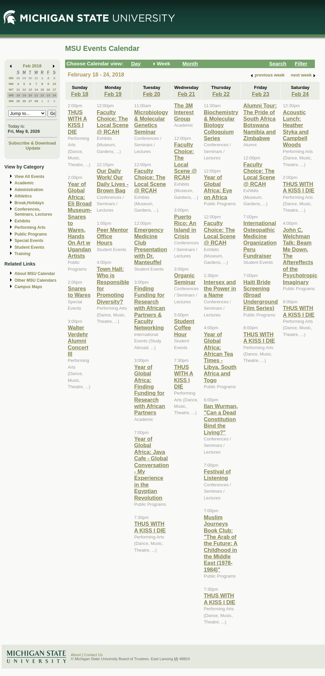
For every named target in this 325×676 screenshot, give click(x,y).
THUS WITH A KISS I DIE (77, 122)
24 (54, 95)
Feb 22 (221, 94)
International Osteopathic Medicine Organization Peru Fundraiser (260, 239)
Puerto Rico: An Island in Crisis (185, 226)
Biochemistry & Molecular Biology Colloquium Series (221, 125)
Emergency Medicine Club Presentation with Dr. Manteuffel (150, 246)
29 (24, 78)
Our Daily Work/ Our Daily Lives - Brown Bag (112, 180)
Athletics (23, 196)
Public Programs (30, 234)
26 (24, 101)
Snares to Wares (79, 291)
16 (48, 89)
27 (30, 101)
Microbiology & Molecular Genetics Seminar (151, 122)
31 (36, 78)
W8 (11, 95)
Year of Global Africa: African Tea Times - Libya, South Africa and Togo (220, 357)
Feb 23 (260, 94)
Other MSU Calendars (35, 280)
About (76, 655)
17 (54, 89)
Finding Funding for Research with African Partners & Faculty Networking (149, 308)
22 (42, 95)
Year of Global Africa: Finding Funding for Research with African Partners (149, 390)
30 (30, 78)
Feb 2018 (32, 65)
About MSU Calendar (34, 273)
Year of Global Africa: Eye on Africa (218, 187)
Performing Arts (30, 227)
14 (36, 89)
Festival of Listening (217, 474)
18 (18, 95)
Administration (28, 189)
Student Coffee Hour (184, 327)
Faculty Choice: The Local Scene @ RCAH (112, 122)
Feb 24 (300, 94)
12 (24, 89)
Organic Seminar (185, 278)
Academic (24, 183)
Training (22, 253)
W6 (11, 84)
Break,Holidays (29, 203)
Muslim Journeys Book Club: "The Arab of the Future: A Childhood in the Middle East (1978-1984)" (220, 543)
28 (18, 78)
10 (54, 84)
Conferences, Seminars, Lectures (33, 212)
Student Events (29, 247)
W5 (11, 78)
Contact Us (93, 655)
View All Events (29, 176)
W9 (11, 101)
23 (48, 95)
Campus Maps (28, 286)
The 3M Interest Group (184, 112)
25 (18, 101)
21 (36, 95)
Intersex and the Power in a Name (220, 288)
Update (33, 148)
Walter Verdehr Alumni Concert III (78, 341)
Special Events (28, 240)
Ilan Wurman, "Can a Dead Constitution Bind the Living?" (221, 419)
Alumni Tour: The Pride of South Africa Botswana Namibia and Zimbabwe (260, 121)
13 (30, 89)
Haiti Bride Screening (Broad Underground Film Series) (260, 295)
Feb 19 (112, 94)
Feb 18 (79, 94)
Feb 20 (151, 94)
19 (24, 95)
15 (42, 89)
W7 (11, 89)
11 (18, 89)
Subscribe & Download (32, 143)
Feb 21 (186, 94)
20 (30, 95)
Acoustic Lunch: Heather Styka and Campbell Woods (295, 128)
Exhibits (22, 221)
